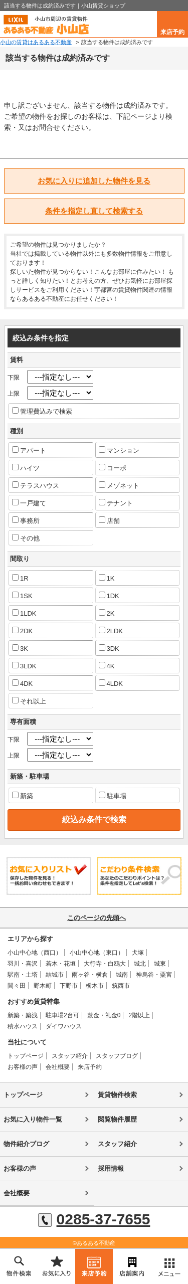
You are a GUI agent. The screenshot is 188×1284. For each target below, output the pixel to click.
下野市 (69, 985)
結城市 (55, 974)
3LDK (24, 666)
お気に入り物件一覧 (33, 1119)
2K (107, 613)
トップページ (26, 1055)
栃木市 (95, 985)
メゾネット (119, 485)
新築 (22, 796)
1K (107, 578)
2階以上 (139, 1015)
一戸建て (29, 503)
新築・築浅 (23, 1015)
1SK (22, 596)
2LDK (111, 631)
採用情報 (111, 1168)
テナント (116, 503)
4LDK (111, 683)
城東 (160, 963)
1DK (109, 596)
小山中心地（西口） (35, 952)
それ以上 (29, 701)
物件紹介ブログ (26, 1144)
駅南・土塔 (23, 974)
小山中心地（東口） (97, 952)
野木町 (43, 985)
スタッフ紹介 (70, 1055)
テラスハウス (35, 485)
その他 (26, 538)
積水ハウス (23, 1026)
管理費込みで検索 (42, 411)
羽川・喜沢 (23, 963)
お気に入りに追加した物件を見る (94, 180)
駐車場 (112, 796)
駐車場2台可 (62, 1015)
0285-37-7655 (94, 1219)
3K (20, 648)
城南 (122, 974)
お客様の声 (23, 1066)
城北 (140, 963)
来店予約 (172, 32)
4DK (22, 683)
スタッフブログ (117, 1055)
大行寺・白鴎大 (105, 963)
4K (107, 666)
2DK (22, 631)
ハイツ (26, 468)
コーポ (112, 468)
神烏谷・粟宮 (154, 974)
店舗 (109, 520)
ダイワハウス (64, 1026)
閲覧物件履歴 (117, 1119)
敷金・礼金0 (104, 1015)
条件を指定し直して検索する (94, 211)
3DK (109, 648)
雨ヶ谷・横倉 (90, 974)
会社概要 (58, 1066)
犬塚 (138, 952)
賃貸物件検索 (117, 1094)
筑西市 (121, 985)
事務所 (26, 520)
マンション (119, 450)
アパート (29, 450)
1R (20, 578)
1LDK (24, 613)
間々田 (17, 985)
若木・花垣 (61, 963)
